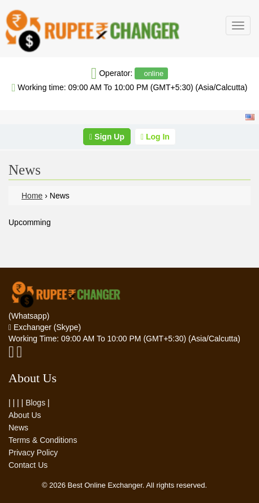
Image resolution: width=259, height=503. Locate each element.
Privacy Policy (33, 452)
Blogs (35, 402)
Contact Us (28, 465)
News (18, 427)
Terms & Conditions (42, 440)
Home (31, 195)
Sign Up (106, 136)
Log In (155, 136)
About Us (24, 415)
